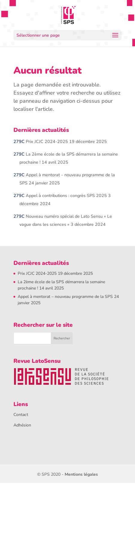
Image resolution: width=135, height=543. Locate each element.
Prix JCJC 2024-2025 (47, 141)
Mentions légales (81, 474)
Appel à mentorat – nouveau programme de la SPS (65, 296)
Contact (20, 414)
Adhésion (22, 425)
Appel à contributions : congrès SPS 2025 (66, 196)
